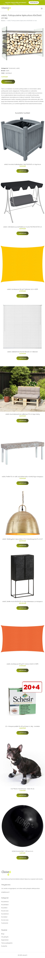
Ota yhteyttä (4, 937)
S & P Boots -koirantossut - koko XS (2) (22, 789)
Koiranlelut (4, 917)
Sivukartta (4, 946)
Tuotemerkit (12, 68)
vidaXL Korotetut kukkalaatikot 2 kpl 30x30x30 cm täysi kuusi (22, 164)
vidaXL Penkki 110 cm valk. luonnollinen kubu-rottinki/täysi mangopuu (22, 476)
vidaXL (18, 68)
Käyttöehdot (4, 940)
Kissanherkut (5, 901)
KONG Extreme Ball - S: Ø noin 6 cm (22, 851)
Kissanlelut (4, 908)
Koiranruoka (4, 920)
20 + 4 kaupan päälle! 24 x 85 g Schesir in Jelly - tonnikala (22, 726)
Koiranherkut (5, 914)
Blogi (2, 934)
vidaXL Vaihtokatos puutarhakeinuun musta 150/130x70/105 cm (22, 227)
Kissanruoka (4, 911)
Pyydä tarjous (34, 2)
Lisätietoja (8, 81)
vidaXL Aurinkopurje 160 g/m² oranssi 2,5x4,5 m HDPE (22, 664)
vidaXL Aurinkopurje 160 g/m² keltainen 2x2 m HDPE (22, 289)
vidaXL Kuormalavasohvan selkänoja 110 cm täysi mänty (22, 414)
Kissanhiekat (4, 904)
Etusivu (3, 20)
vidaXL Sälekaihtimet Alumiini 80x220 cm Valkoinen (22, 352)
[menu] (42, 8)
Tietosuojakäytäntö (6, 943)
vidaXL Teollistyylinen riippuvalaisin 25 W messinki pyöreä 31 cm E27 (22, 539)
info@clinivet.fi (5, 892)
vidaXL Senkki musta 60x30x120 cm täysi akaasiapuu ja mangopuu (22, 601)
